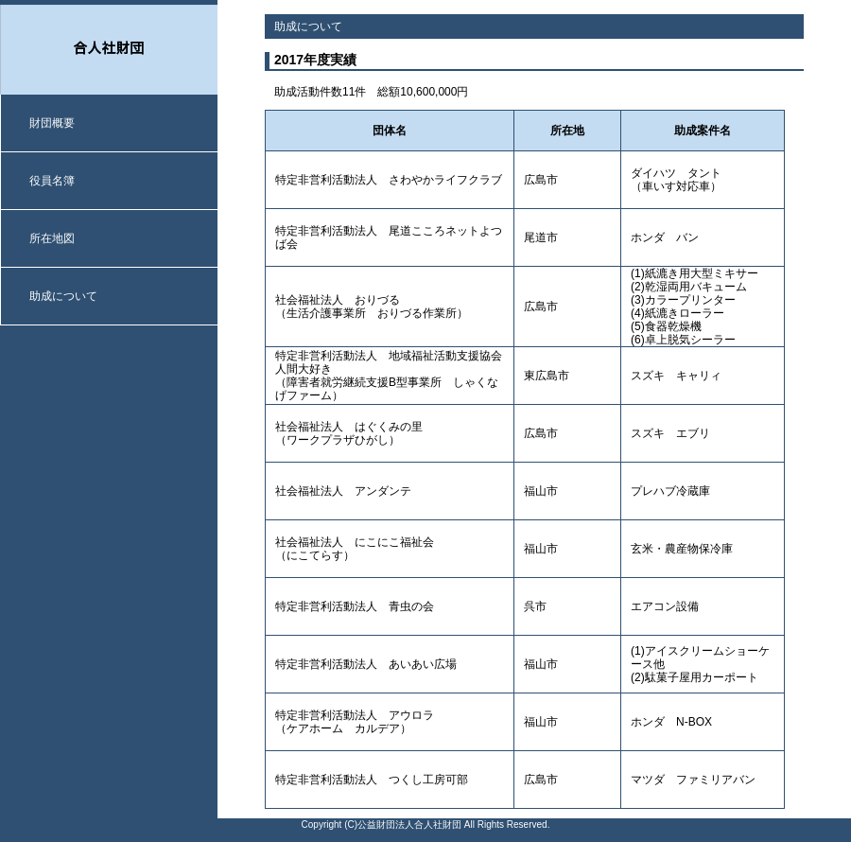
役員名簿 (52, 180)
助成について (63, 296)
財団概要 (52, 123)
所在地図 (52, 238)
